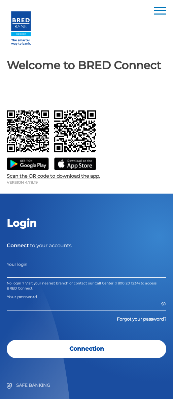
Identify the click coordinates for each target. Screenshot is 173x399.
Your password (22, 296)
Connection (86, 348)
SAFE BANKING (33, 385)
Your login (17, 264)
